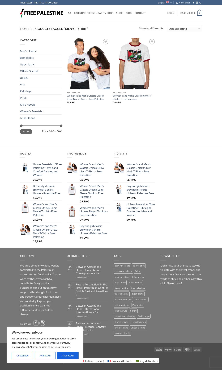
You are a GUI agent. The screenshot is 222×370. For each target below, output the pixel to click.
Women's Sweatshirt (32, 111)
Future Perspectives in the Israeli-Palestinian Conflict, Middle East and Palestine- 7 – (92, 289)
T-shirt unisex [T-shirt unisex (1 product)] (121, 322)
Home (24, 29)
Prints (23, 97)
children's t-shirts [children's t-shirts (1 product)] (123, 271)
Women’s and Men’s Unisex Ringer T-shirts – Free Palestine (132, 97)
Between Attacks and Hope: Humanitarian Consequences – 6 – (88, 270)
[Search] (69, 13)
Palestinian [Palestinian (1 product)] (137, 305)
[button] (183, 2)
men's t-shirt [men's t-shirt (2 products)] (141, 299)
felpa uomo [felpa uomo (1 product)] (120, 282)
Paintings (25, 91)
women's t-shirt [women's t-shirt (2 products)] (122, 333)
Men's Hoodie (28, 51)
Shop (119, 13)
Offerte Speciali (29, 71)
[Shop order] (184, 28)
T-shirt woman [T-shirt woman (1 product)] (138, 322)
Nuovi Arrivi (27, 64)
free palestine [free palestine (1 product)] (138, 288)
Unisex (24, 77)
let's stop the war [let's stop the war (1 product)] (123, 299)
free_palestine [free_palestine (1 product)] (122, 293)
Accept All (68, 355)
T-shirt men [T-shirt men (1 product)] (144, 316)
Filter (26, 131)
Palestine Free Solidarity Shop (93, 13)
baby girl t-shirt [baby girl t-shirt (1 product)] (122, 265)
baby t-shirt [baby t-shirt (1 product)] (139, 265)
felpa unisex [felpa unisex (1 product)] (138, 277)
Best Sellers (27, 57)
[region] (45, 345)
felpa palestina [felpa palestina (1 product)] (122, 277)
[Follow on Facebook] (194, 3)
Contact (140, 13)
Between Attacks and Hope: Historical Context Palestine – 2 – (91, 326)
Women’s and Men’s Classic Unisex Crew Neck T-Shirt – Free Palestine (85, 97)
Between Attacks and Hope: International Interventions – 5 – (88, 309)
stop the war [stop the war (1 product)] (121, 310)
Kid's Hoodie (27, 104)
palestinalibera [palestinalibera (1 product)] (122, 305)
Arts (22, 84)
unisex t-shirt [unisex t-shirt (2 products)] (121, 327)
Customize (22, 355)
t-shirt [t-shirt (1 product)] (133, 310)
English (165, 2)
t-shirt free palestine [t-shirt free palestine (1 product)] (125, 316)
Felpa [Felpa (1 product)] (137, 271)
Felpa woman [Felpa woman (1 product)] (135, 282)
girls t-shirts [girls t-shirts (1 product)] (138, 293)
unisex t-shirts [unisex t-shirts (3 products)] (138, 327)
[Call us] (200, 3)
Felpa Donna (27, 117)
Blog (128, 13)
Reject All (45, 355)
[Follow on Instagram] (197, 3)
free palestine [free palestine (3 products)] (121, 288)
